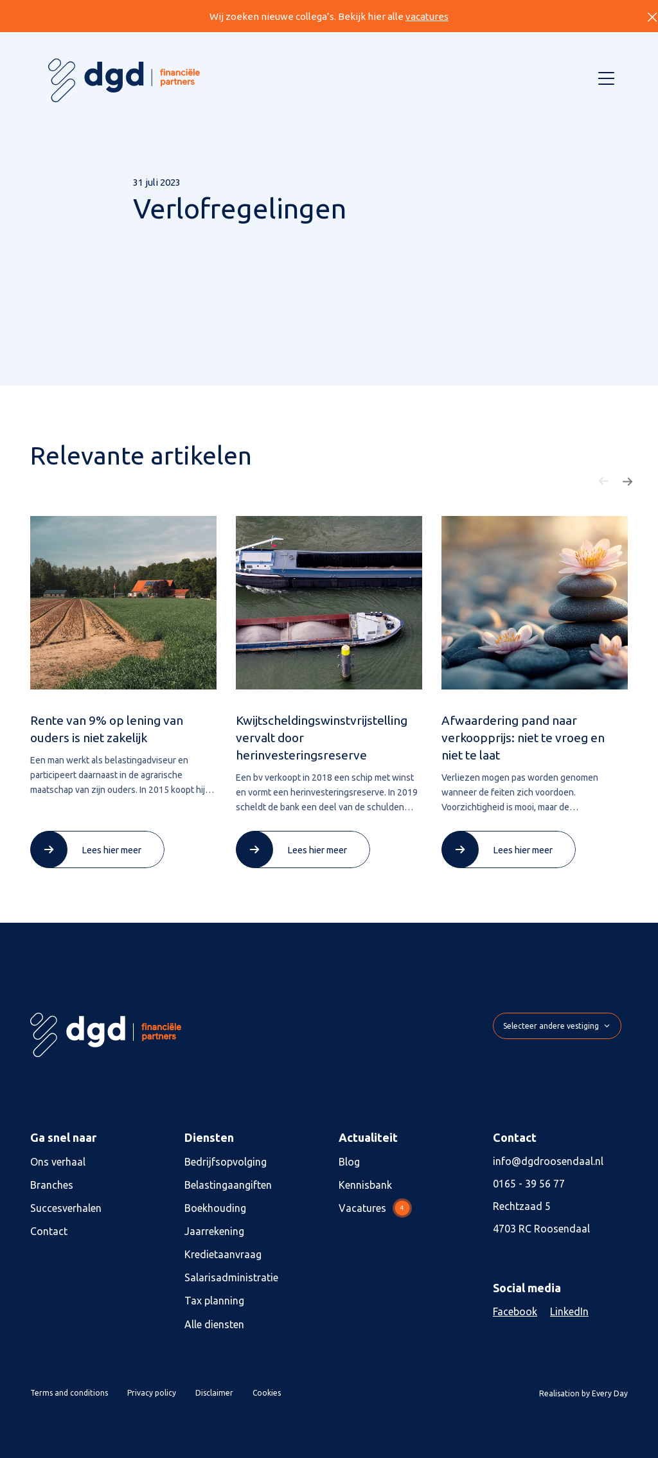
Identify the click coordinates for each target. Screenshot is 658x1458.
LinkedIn (569, 1311)
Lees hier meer (111, 849)
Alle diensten (214, 1324)
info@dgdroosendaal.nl (548, 1161)
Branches (51, 1185)
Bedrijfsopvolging (225, 1162)
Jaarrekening (214, 1231)
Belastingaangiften (228, 1185)
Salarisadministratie (231, 1277)
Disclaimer (214, 1393)
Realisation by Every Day (583, 1393)
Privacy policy (151, 1393)
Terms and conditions (69, 1393)
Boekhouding (215, 1208)
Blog (349, 1162)
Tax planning (214, 1300)
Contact (48, 1231)
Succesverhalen (66, 1208)
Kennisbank (365, 1185)
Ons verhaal (57, 1162)
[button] (604, 481)
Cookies (267, 1393)
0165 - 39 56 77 (529, 1183)
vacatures (427, 16)
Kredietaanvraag (223, 1254)
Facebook (515, 1311)
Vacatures (375, 1208)
